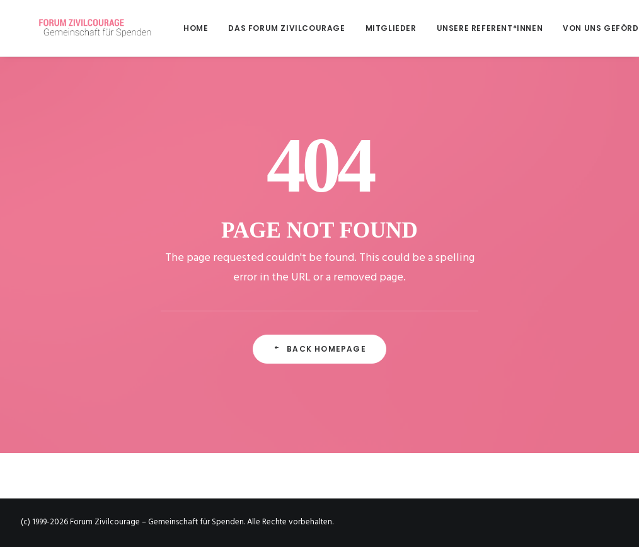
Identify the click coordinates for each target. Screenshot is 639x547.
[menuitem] (164, 28)
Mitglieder (355, 28)
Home (160, 28)
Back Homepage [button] (319, 348)
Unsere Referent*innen (454, 28)
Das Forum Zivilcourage (251, 28)
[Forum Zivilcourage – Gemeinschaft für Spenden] (84, 28)
